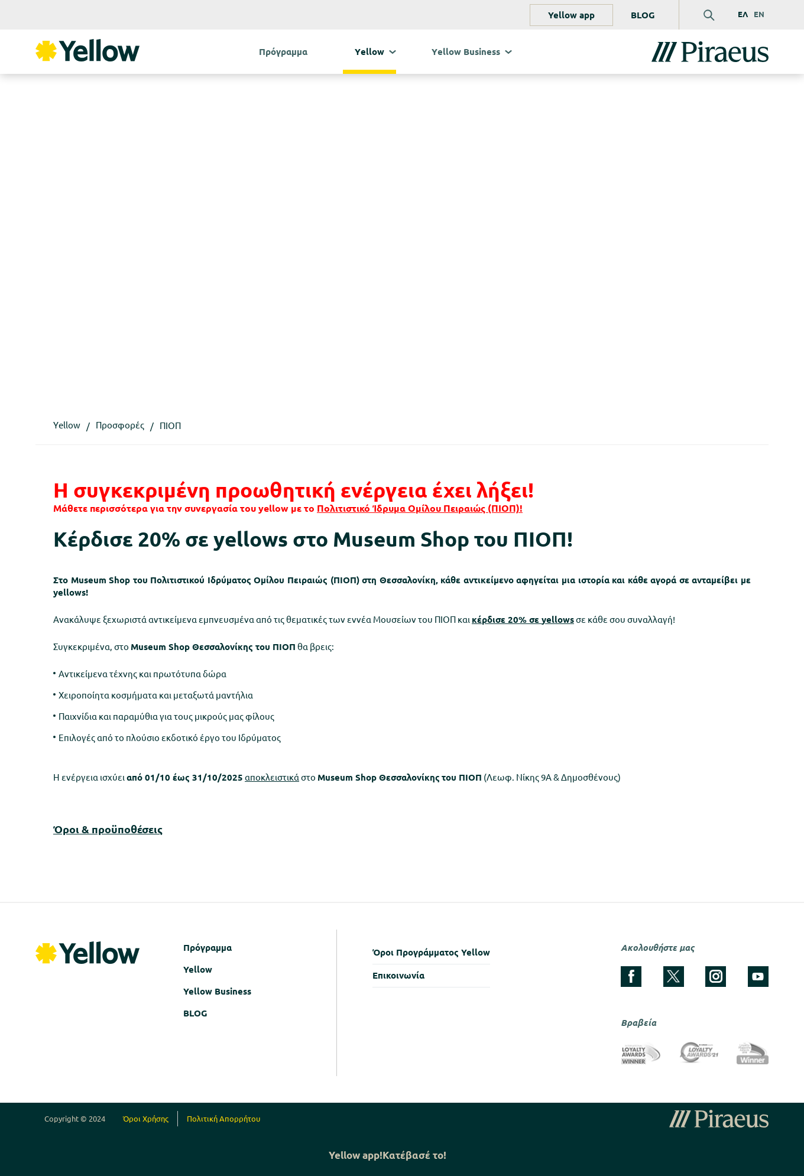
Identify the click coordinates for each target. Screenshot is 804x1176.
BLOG (643, 15)
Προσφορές (120, 425)
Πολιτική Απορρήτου (223, 1119)
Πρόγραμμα (283, 52)
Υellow (369, 52)
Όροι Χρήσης (145, 1119)
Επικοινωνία (398, 975)
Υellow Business (466, 52)
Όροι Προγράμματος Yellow (431, 952)
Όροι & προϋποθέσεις (108, 829)
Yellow (197, 969)
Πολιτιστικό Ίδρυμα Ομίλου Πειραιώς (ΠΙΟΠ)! (420, 508)
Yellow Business (217, 991)
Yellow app (571, 15)
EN (759, 14)
